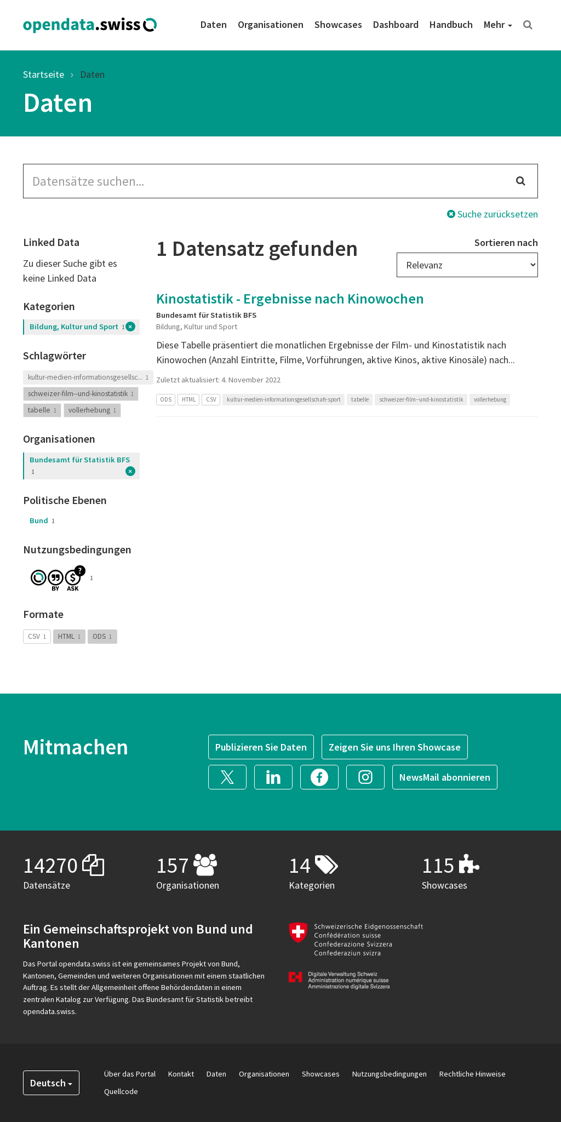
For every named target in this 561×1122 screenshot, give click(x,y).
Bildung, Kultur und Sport (77, 326)
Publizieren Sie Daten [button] (261, 747)
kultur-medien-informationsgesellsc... (88, 377)
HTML (69, 636)
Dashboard (396, 24)
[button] (231, 776)
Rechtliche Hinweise (472, 1074)
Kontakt (181, 1074)
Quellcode (121, 1091)
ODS (102, 636)
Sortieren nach (506, 242)
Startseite (43, 74)
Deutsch (51, 1083)
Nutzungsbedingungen (389, 1074)
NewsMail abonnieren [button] (444, 777)
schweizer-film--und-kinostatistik (81, 393)
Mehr (498, 24)
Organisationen (271, 24)
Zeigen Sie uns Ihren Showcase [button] (395, 747)
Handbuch (451, 24)
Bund (42, 520)
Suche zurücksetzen (492, 214)
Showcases (338, 24)
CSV (37, 636)
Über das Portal (130, 1074)
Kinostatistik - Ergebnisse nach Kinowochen (290, 298)
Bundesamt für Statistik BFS (80, 465)
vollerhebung (92, 410)
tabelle (42, 410)
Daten (214, 24)
